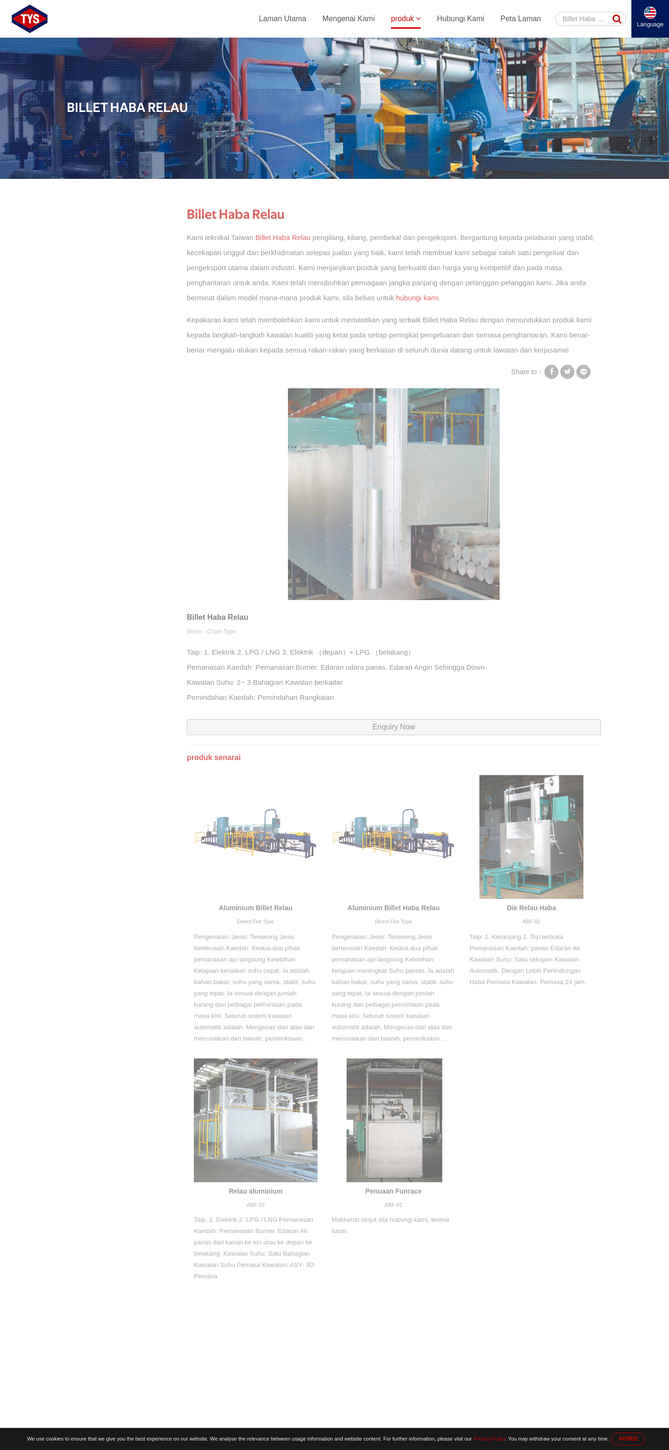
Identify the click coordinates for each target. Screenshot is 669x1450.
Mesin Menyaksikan (106, 304)
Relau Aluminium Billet (308, 188)
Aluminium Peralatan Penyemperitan (215, 188)
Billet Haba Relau (374, 188)
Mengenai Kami (348, 19)
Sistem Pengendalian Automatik (122, 292)
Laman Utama (282, 19)
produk (406, 19)
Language (650, 24)
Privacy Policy (489, 1439)
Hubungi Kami (461, 19)
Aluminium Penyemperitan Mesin (112, 242)
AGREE (628, 1438)
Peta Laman (521, 19)
